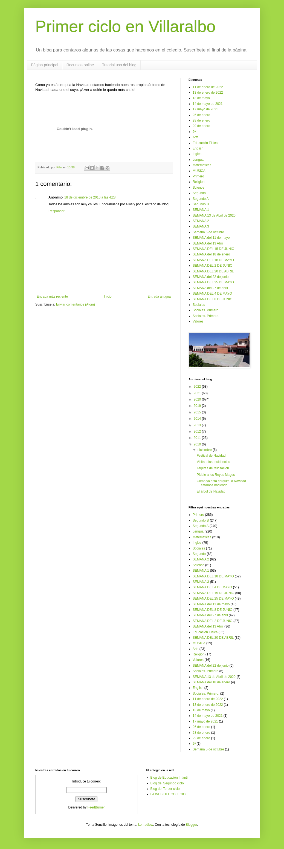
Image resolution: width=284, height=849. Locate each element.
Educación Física (205, 143)
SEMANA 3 (201, 226)
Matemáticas (202, 165)
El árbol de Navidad (211, 491)
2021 (198, 393)
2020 (198, 399)
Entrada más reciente (52, 296)
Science (198, 187)
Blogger (191, 825)
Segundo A (201, 199)
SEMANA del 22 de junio (210, 277)
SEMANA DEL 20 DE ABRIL (213, 271)
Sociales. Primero (205, 310)
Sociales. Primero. (206, 316)
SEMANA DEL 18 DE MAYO (213, 260)
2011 (198, 438)
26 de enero (201, 115)
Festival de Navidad (211, 455)
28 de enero (201, 120)
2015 (198, 412)
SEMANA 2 (201, 221)
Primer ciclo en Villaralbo (125, 26)
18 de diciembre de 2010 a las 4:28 (89, 197)
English (198, 148)
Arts (195, 137)
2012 (198, 431)
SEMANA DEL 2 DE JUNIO (213, 265)
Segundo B (201, 204)
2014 (198, 419)
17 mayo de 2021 (205, 109)
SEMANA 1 (201, 210)
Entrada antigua (159, 296)
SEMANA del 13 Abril (208, 243)
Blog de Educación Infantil (169, 777)
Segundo (199, 193)
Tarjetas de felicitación (213, 468)
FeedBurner (96, 807)
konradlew (145, 825)
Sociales (199, 305)
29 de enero (201, 126)
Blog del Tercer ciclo (165, 789)
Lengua (198, 160)
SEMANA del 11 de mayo (211, 238)
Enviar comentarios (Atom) (75, 304)
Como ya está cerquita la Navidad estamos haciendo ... (221, 483)
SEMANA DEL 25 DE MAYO (213, 282)
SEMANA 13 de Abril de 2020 (214, 215)
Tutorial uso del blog (119, 65)
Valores (198, 321)
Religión (198, 182)
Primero (198, 176)
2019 (198, 406)
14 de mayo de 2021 (207, 104)
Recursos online (80, 65)
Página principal (44, 65)
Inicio (108, 296)
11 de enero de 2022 (208, 87)
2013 (198, 425)
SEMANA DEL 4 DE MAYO (212, 293)
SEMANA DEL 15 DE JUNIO (213, 249)
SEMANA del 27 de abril (210, 288)
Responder (56, 211)
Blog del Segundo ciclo (167, 783)
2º (194, 132)
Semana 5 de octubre (208, 232)
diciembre (205, 450)
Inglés (197, 154)
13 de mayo (201, 98)
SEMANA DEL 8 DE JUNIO (213, 299)
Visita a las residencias (213, 462)
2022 (198, 386)
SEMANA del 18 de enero (211, 254)
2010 (198, 444)
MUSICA (199, 171)
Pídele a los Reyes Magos (216, 475)
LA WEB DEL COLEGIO (168, 794)
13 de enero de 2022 (208, 92)
